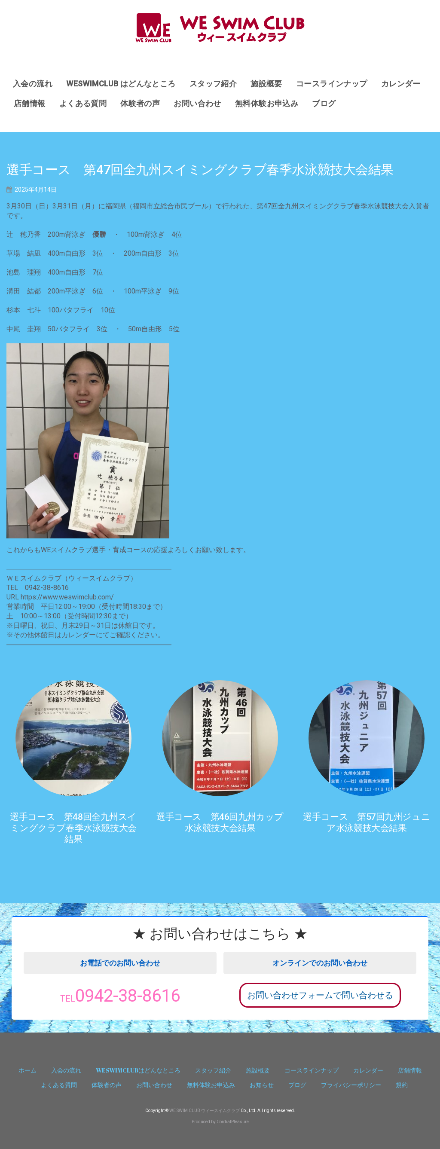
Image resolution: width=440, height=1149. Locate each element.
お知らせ (262, 1085)
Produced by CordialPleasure (220, 1121)
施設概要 (266, 83)
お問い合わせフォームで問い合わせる (320, 995)
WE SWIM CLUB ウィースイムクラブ (204, 1110)
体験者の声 (140, 103)
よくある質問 (83, 103)
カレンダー (401, 83)
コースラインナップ (331, 83)
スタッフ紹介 (213, 83)
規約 (402, 1085)
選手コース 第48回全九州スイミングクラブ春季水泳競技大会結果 (73, 828)
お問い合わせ (197, 103)
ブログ (324, 103)
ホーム (27, 1070)
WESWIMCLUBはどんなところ (138, 1070)
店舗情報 (30, 103)
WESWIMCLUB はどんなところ (121, 83)
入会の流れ (32, 83)
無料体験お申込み (266, 103)
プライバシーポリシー (351, 1085)
